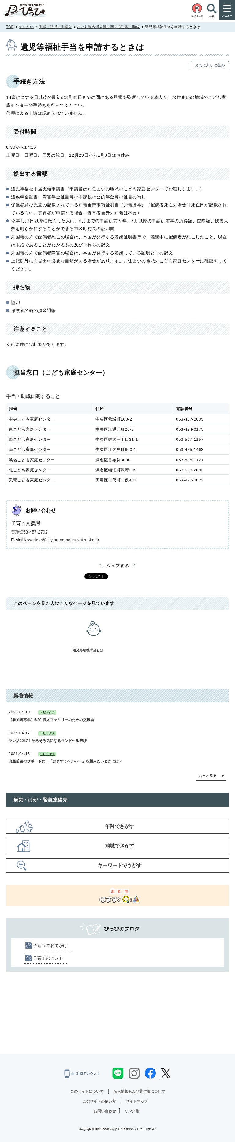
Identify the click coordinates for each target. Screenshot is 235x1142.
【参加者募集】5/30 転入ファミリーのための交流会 (51, 720)
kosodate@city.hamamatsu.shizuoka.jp (61, 539)
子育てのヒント (48, 958)
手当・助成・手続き (55, 27)
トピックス (47, 712)
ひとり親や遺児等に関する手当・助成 (108, 27)
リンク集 (132, 1111)
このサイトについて (86, 1091)
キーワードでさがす (120, 865)
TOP (9, 27)
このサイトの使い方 (99, 1101)
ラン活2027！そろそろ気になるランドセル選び (48, 741)
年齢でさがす (119, 826)
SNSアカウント (82, 1073)
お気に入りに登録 (210, 65)
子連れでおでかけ (50, 945)
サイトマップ (137, 1101)
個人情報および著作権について (139, 1091)
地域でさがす (119, 845)
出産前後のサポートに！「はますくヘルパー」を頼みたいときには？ (65, 761)
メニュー (227, 15)
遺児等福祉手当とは (93, 632)
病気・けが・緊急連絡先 (40, 800)
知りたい (26, 27)
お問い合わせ (105, 1111)
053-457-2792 (34, 532)
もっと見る (207, 775)
